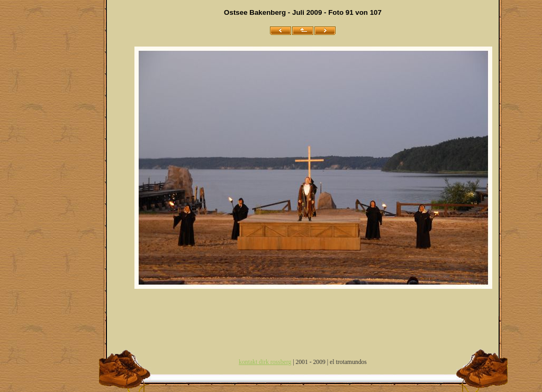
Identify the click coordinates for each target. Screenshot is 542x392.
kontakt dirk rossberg (265, 362)
